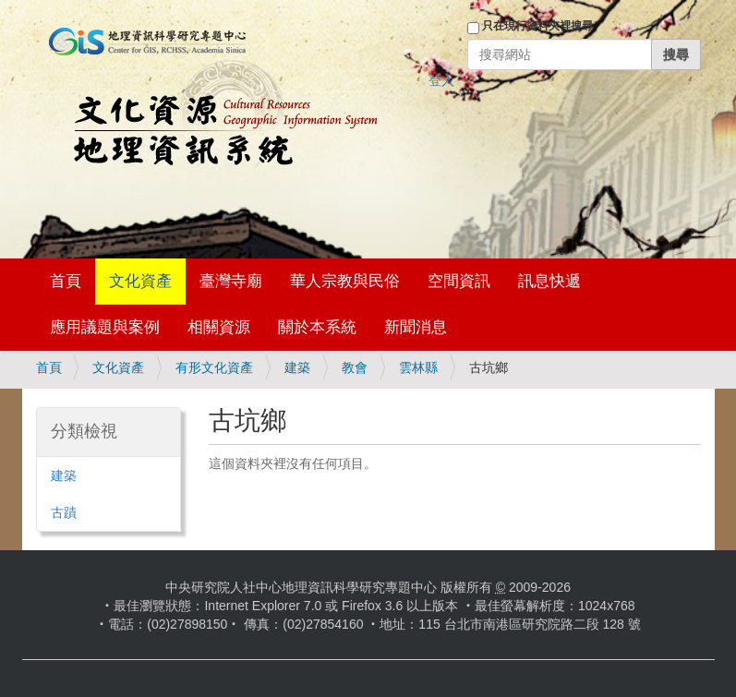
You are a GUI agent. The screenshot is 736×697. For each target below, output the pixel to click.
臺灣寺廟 (230, 281)
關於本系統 (317, 327)
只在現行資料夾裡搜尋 (537, 25)
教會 (355, 367)
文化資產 (140, 281)
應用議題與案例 (105, 327)
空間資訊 (459, 281)
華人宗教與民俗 (345, 281)
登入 (441, 80)
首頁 (65, 281)
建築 (297, 367)
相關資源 (218, 327)
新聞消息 (415, 327)
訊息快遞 (549, 281)
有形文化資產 (214, 367)
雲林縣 (418, 367)
